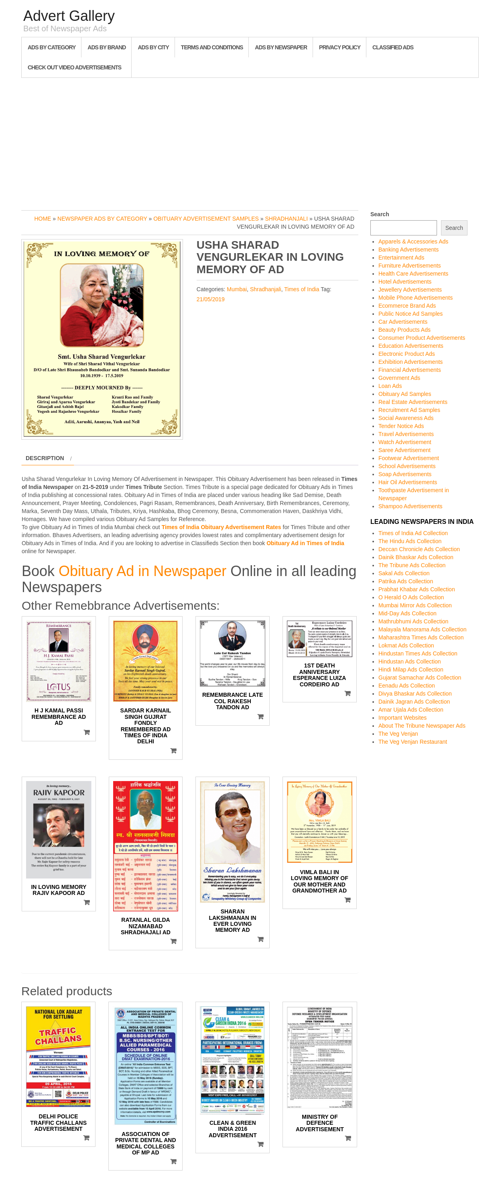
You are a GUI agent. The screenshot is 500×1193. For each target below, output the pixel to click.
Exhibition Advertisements (410, 362)
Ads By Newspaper (281, 47)
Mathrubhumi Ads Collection (413, 621)
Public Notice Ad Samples (410, 313)
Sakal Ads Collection (404, 573)
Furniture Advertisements (409, 265)
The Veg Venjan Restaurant (412, 742)
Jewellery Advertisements (410, 289)
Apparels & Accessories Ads (413, 241)
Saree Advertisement (404, 450)
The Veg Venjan (398, 733)
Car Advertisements (402, 322)
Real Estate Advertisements (412, 402)
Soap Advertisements (404, 474)
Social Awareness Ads (406, 418)
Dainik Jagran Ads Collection (414, 701)
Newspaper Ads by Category (102, 218)
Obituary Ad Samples (404, 394)
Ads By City (153, 47)
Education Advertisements (410, 346)
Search (379, 214)
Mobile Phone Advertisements (415, 297)
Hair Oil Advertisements (407, 482)
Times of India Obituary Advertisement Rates (221, 527)
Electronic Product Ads (406, 354)
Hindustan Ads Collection (409, 661)
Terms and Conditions (212, 47)
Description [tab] (45, 458)
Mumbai (237, 289)
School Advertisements (406, 466)
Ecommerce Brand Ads (407, 305)
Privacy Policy (339, 47)
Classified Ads (392, 47)
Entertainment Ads (401, 257)
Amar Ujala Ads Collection (410, 709)
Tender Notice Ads (401, 426)
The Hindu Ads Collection (409, 541)
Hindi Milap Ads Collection (410, 669)
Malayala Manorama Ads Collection (422, 629)
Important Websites (402, 717)
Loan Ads (390, 386)
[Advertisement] (250, 142)
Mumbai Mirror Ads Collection (415, 605)
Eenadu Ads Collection (406, 685)
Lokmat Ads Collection (406, 645)
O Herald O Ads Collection (411, 597)
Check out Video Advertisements (74, 67)
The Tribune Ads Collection (411, 565)
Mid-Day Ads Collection (407, 613)
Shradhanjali (286, 218)
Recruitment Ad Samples (409, 410)
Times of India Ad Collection (413, 533)
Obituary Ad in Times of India (305, 543)
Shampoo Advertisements (410, 506)
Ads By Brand (106, 47)
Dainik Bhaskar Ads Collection (415, 557)
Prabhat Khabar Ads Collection (416, 589)
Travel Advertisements (406, 434)
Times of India (301, 289)
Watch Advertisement (404, 442)
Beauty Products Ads (404, 330)
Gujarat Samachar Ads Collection (419, 677)
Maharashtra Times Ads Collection (420, 637)
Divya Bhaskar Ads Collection (415, 693)
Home (42, 218)
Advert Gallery (69, 16)
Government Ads (399, 378)
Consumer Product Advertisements (421, 338)
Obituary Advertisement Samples (206, 218)
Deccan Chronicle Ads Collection (419, 549)
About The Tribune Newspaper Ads (421, 725)
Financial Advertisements (409, 370)
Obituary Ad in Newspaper (142, 571)
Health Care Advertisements (413, 273)
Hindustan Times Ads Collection (417, 653)
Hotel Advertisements (404, 281)
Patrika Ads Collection (405, 581)
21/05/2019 (211, 299)
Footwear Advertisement (408, 458)
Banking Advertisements (408, 249)
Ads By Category (51, 47)
